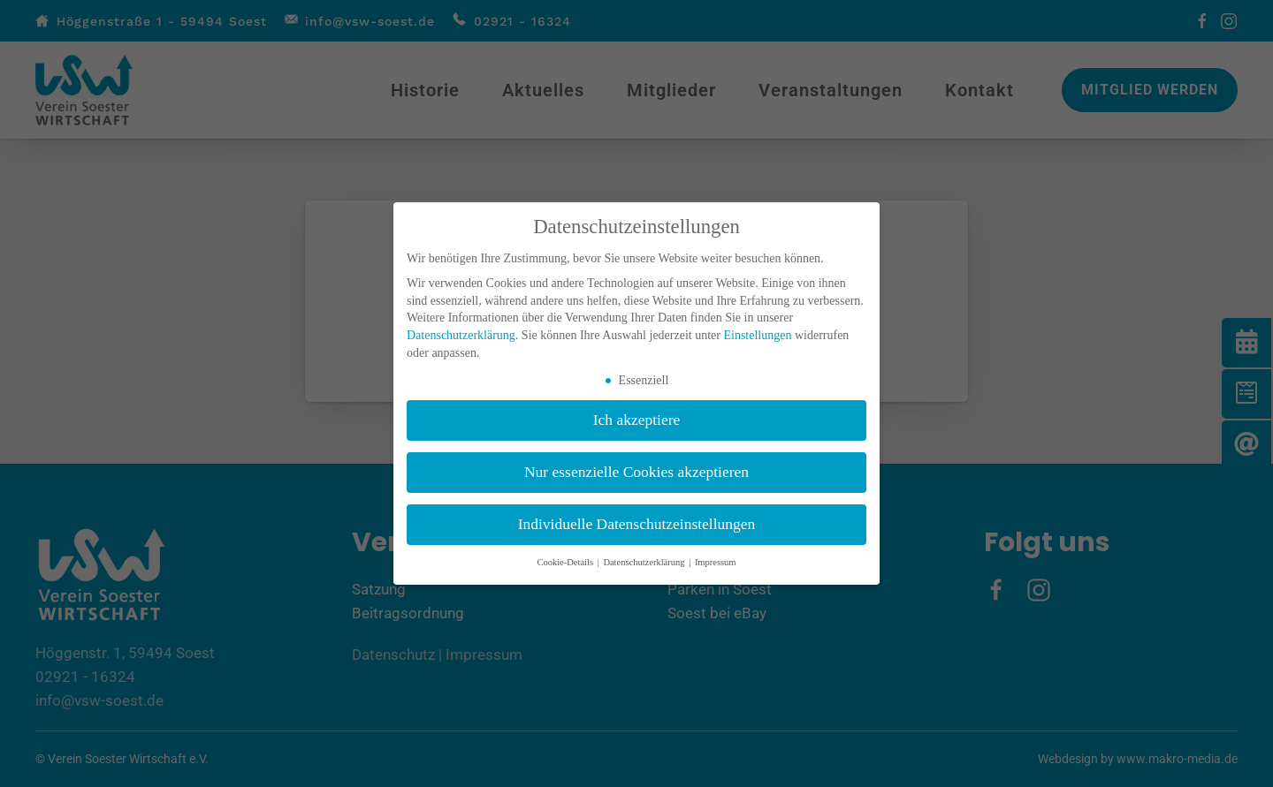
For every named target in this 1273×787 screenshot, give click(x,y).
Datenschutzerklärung (461, 335)
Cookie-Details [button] (566, 562)
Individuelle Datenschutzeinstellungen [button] (637, 524)
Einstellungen (757, 335)
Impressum (715, 562)
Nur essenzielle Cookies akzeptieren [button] (636, 472)
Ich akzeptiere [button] (637, 419)
